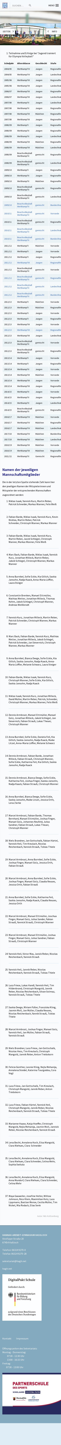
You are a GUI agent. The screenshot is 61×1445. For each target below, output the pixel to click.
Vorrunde (54, 213)
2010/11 (8, 213)
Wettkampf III (23, 262)
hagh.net (7, 1268)
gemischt (39, 205)
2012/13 (8, 330)
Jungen (38, 262)
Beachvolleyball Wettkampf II (24, 205)
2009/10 (8, 205)
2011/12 (8, 262)
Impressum (22, 1338)
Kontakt (6, 1338)
